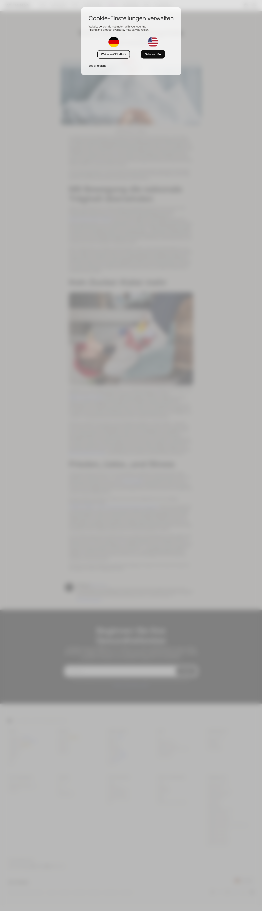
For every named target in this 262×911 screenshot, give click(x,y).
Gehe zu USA (153, 54)
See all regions (97, 65)
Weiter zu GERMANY (113, 54)
